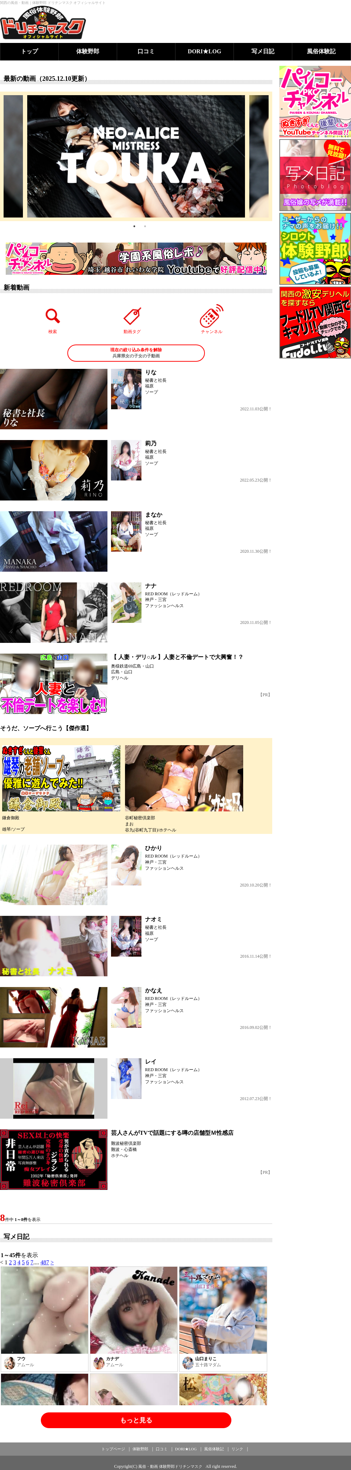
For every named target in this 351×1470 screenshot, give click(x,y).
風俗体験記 (321, 51)
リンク (237, 1449)
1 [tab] (134, 226)
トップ (29, 51)
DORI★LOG (204, 51)
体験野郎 (87, 51)
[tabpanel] (136, 156)
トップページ (113, 1449)
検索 (53, 319)
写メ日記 (262, 51)
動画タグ (132, 319)
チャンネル (211, 319)
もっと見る (136, 1420)
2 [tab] (145, 226)
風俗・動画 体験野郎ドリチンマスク (170, 1466)
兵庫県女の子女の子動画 (136, 352)
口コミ (146, 51)
